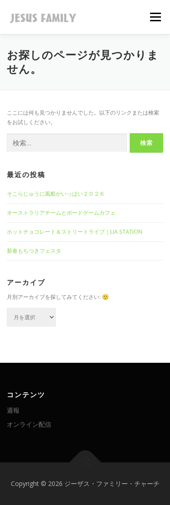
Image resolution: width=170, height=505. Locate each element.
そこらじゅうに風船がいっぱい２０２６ (56, 193)
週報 (13, 410)
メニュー (155, 17)
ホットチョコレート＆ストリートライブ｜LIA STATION (74, 232)
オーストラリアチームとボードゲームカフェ (61, 212)
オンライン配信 (29, 424)
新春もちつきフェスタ (34, 251)
